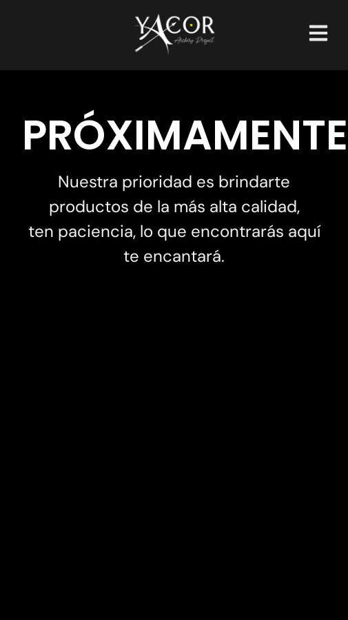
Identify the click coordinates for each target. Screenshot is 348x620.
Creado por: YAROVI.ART (174, 583)
